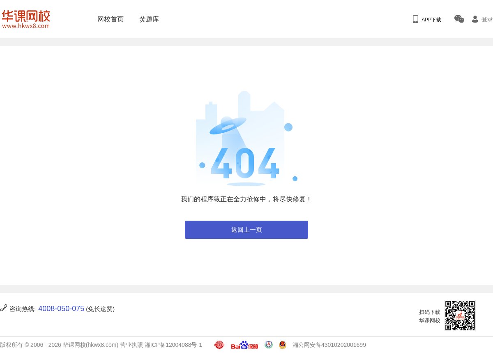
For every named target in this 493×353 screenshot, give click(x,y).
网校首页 (108, 19)
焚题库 (146, 19)
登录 (482, 19)
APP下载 (427, 19)
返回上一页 (246, 229)
